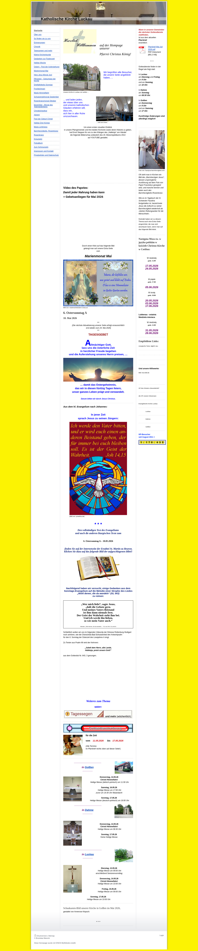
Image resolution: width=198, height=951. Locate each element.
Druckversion (40, 936)
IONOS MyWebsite (63, 943)
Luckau (89, 854)
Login (162, 935)
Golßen (89, 767)
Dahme (89, 810)
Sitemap (51, 936)
